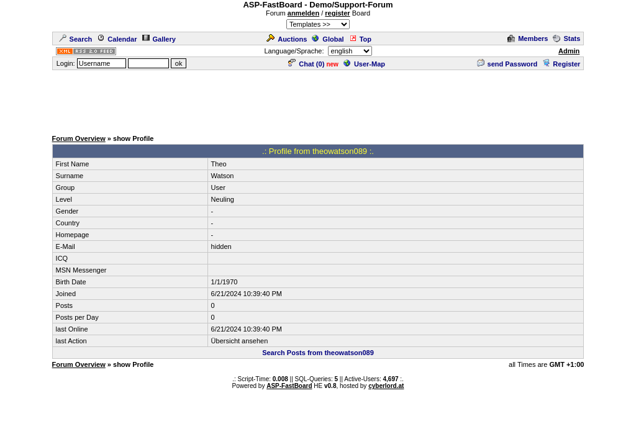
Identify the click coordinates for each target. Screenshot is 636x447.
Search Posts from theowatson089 (318, 352)
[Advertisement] (318, 99)
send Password (507, 64)
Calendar (117, 39)
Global (327, 39)
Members (527, 38)
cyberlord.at (386, 385)
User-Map (364, 64)
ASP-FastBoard (289, 385)
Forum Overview (79, 138)
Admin (568, 51)
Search (76, 39)
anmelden (303, 13)
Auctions (286, 39)
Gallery (159, 39)
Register (561, 64)
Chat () (306, 64)
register (337, 13)
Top (360, 39)
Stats (566, 38)
